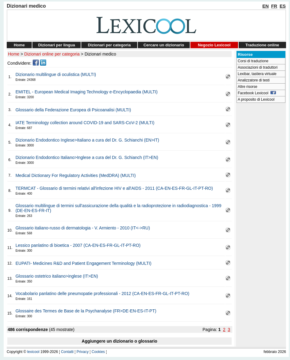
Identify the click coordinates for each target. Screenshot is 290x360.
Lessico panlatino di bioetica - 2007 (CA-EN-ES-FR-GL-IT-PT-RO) (78, 245)
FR (274, 6)
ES (283, 6)
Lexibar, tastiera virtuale (257, 74)
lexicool (33, 352)
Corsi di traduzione (253, 61)
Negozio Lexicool (214, 45)
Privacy (83, 352)
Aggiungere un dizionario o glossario (119, 341)
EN (265, 6)
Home (19, 45)
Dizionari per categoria (109, 45)
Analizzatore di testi (254, 80)
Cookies (98, 352)
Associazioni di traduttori (257, 67)
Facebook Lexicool (257, 93)
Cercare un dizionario (163, 45)
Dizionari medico (100, 54)
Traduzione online (262, 45)
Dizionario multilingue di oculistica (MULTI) (56, 74)
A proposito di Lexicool (256, 99)
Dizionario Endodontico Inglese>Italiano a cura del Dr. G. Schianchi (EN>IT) (87, 140)
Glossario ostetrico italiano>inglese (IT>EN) (57, 276)
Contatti (67, 352)
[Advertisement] (261, 197)
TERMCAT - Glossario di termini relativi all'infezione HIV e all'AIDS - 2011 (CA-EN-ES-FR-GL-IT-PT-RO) (114, 188)
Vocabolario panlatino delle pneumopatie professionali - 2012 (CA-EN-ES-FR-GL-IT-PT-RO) (102, 293)
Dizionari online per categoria (51, 54)
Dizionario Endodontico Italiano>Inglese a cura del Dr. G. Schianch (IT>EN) (87, 157)
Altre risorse (247, 87)
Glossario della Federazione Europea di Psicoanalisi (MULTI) (73, 109)
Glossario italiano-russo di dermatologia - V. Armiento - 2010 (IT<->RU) (83, 227)
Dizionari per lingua (56, 45)
